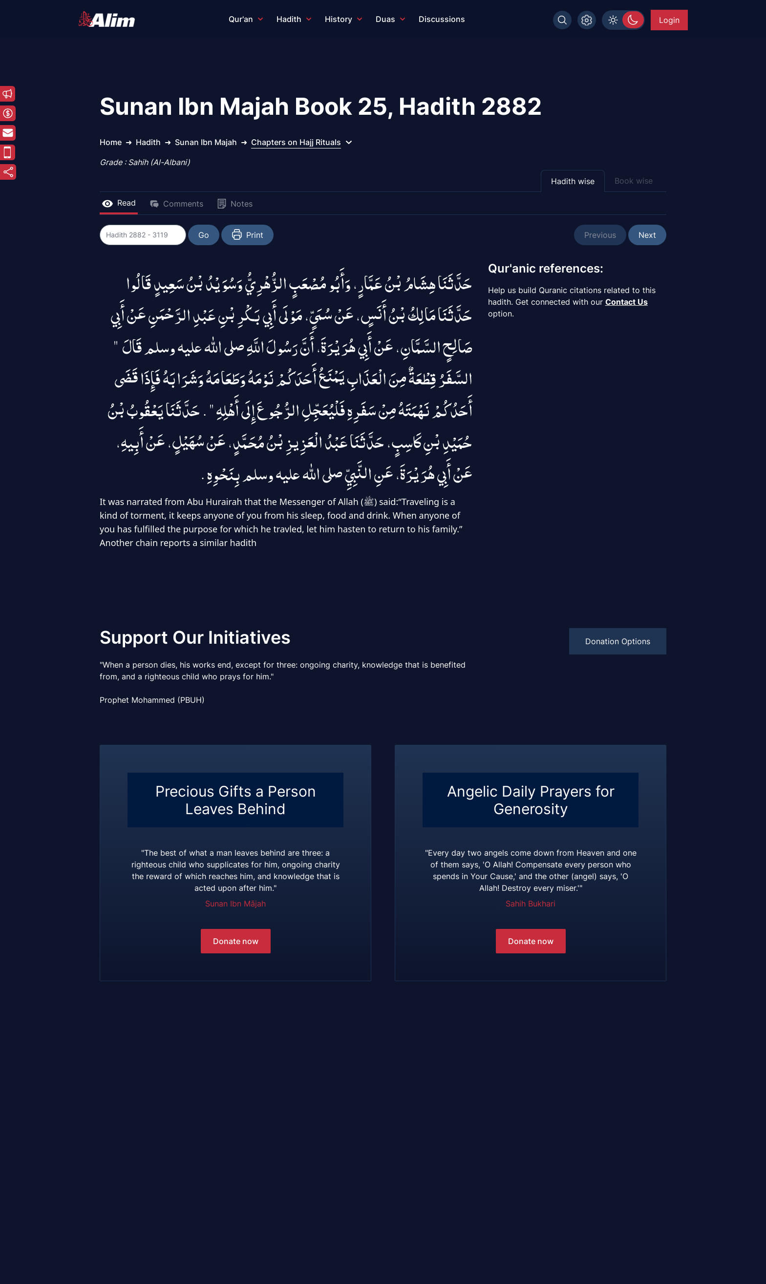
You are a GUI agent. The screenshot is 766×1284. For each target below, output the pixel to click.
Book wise (634, 181)
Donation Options (617, 641)
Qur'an (246, 19)
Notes (235, 204)
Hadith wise (573, 181)
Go (205, 235)
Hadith (294, 19)
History (343, 19)
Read (119, 203)
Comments (176, 204)
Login (669, 20)
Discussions (442, 19)
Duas (390, 19)
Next (647, 235)
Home (111, 142)
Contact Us (626, 302)
